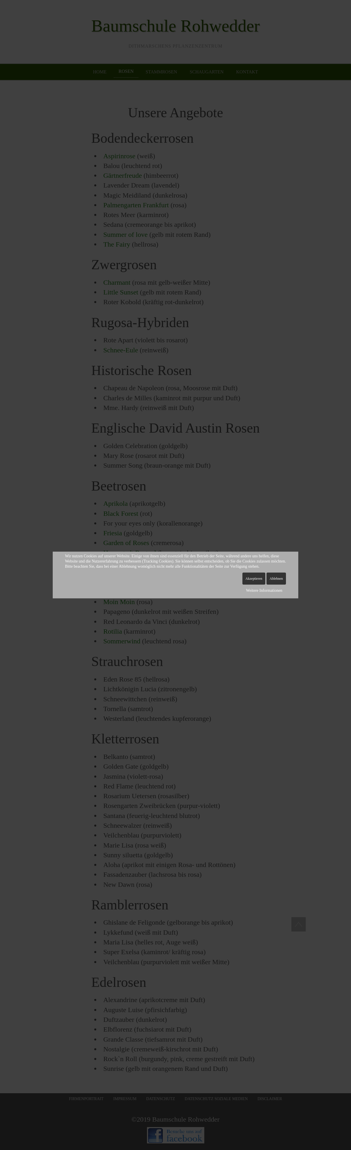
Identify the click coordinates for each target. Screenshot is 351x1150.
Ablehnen (276, 579)
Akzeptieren (254, 579)
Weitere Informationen (264, 590)
